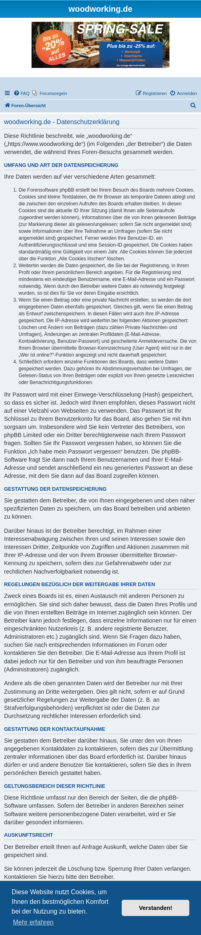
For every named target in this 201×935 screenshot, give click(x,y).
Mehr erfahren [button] (33, 922)
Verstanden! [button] (155, 908)
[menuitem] (21, 93)
